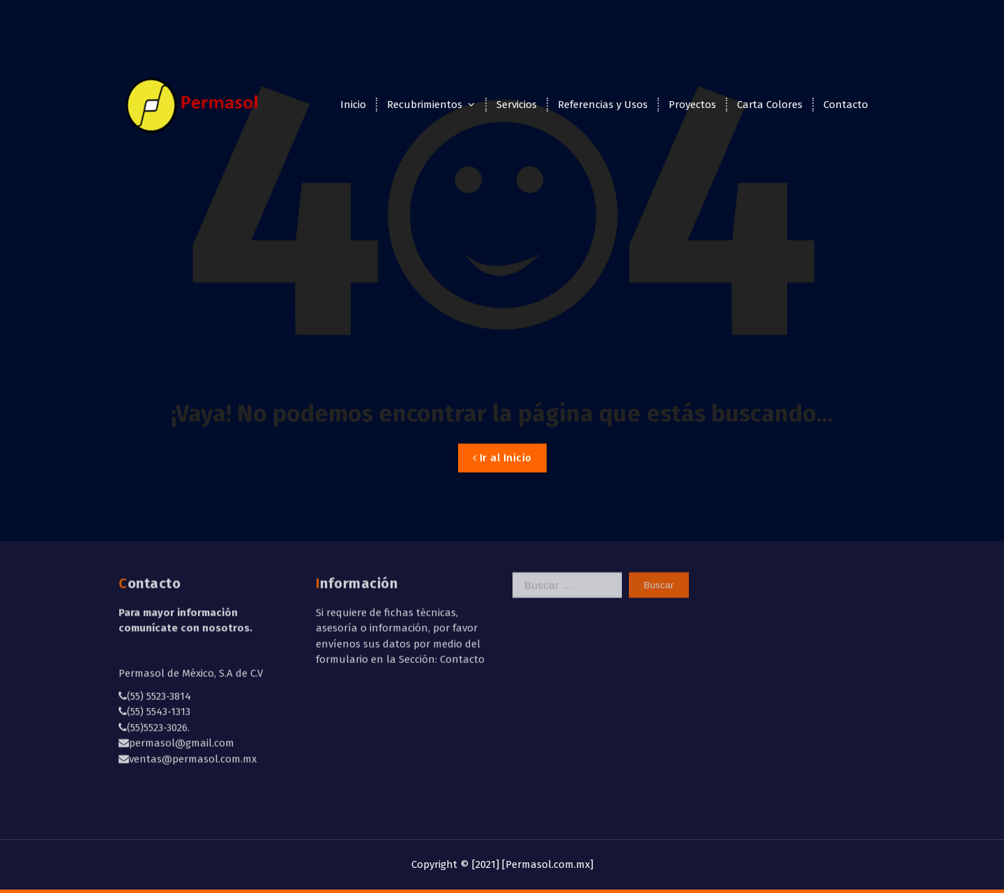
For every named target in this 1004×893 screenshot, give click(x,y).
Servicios (516, 104)
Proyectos (692, 104)
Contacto (845, 104)
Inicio (353, 104)
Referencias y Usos (603, 104)
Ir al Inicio (502, 474)
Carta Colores (770, 104)
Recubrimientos (424, 104)
